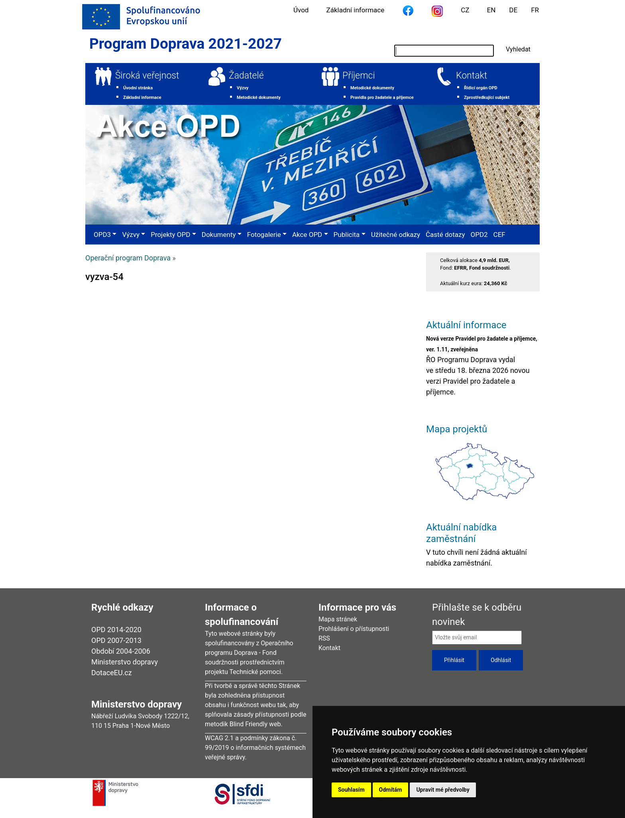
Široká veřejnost (147, 75)
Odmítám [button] (390, 789)
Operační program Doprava (128, 258)
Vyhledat (518, 49)
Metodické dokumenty (259, 97)
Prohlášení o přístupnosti (353, 629)
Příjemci (358, 75)
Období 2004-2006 (120, 651)
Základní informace (355, 10)
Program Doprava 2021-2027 (185, 43)
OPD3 (102, 235)
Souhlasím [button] (351, 789)
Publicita (347, 235)
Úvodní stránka (138, 88)
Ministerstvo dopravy (124, 662)
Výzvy (242, 88)
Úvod (301, 10)
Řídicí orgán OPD (480, 88)
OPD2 (478, 235)
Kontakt (471, 75)
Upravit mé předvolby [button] (442, 789)
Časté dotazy (445, 235)
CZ (465, 10)
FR (535, 10)
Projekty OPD (170, 235)
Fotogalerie (264, 235)
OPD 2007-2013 (116, 640)
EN (491, 10)
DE (513, 10)
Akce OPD (307, 235)
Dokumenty (219, 235)
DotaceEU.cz (111, 672)
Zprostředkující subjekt (486, 97)
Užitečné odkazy (395, 235)
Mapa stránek (337, 619)
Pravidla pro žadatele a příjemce (382, 97)
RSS (324, 638)
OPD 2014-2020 (116, 629)
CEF (499, 235)
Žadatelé (246, 75)
